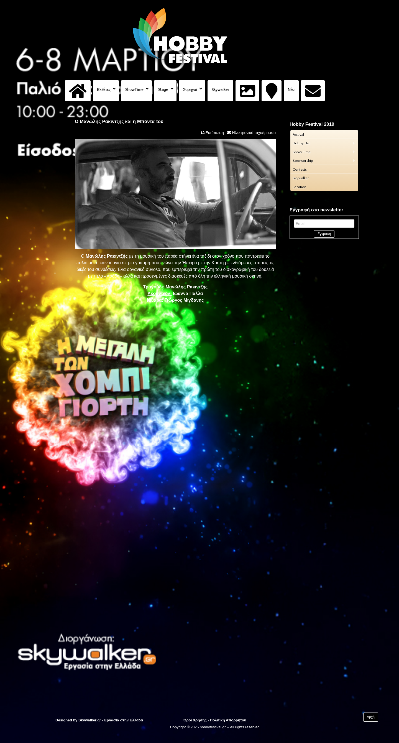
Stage (163, 89)
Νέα (291, 89)
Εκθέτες (104, 89)
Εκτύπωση (214, 132)
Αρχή (371, 717)
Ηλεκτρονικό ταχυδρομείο (253, 132)
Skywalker (220, 89)
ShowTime (134, 89)
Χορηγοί (190, 89)
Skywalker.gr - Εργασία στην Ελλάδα (110, 720)
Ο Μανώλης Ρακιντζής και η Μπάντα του (119, 121)
